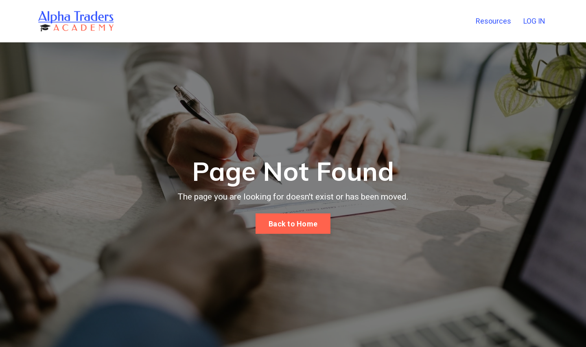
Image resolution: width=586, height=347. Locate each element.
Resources (493, 21)
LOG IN (534, 21)
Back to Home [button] (293, 224)
